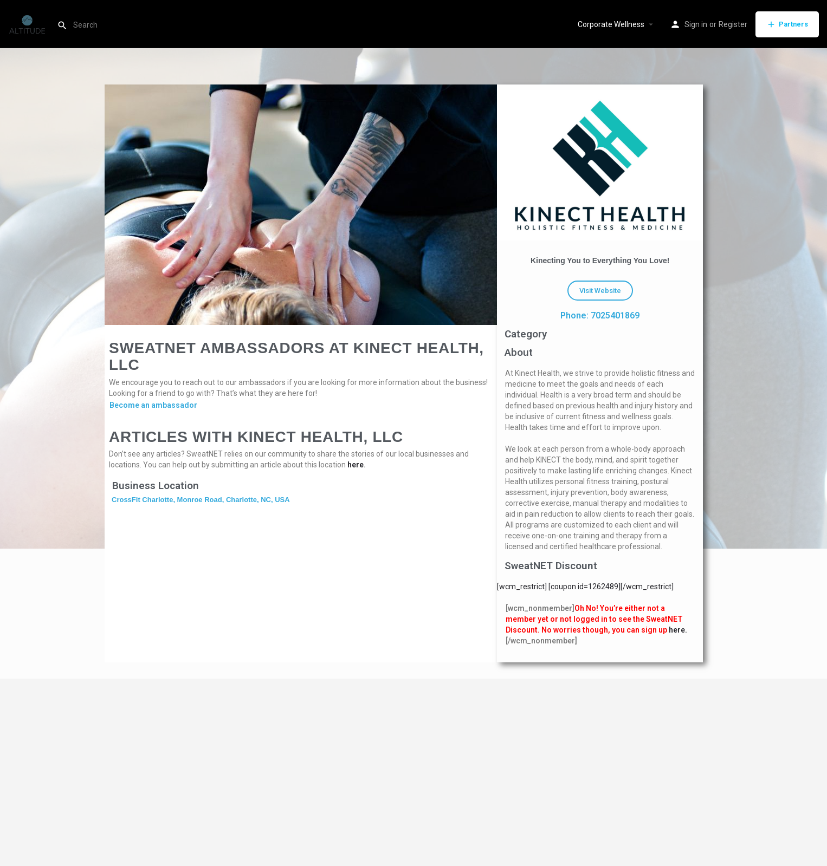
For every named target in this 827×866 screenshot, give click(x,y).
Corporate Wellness (611, 24)
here (355, 464)
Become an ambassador (153, 405)
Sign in (695, 24)
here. (678, 630)
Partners (787, 24)
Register (733, 24)
